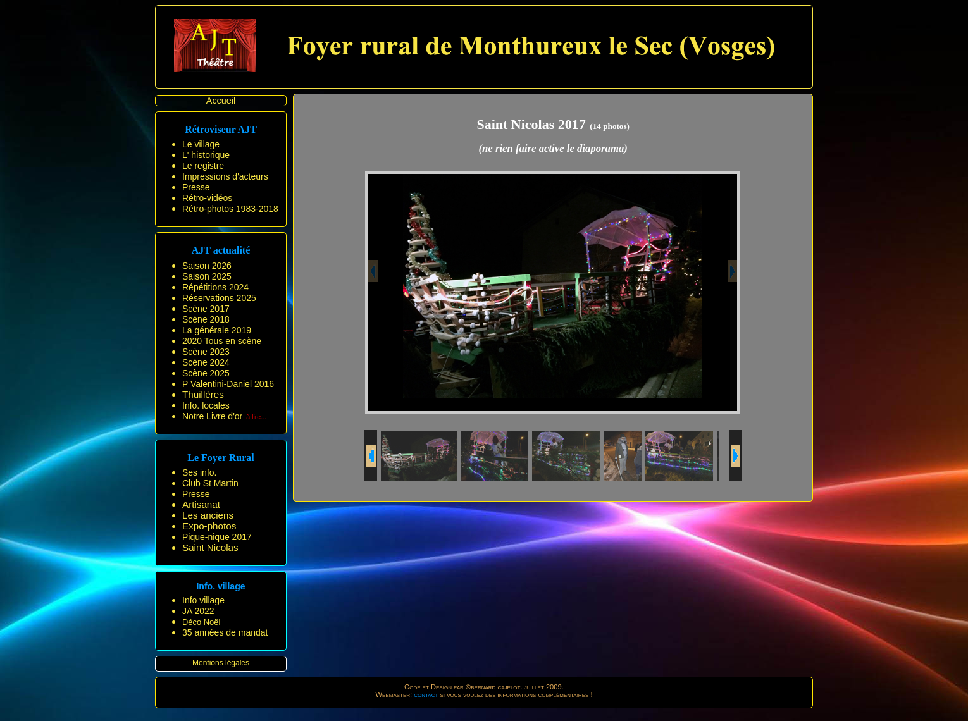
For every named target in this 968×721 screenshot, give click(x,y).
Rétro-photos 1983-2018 (230, 209)
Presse (196, 187)
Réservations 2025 (219, 298)
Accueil (220, 101)
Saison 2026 (207, 266)
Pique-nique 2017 (217, 537)
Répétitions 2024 (215, 287)
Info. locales (206, 405)
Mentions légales (220, 662)
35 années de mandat (225, 632)
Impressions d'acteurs (225, 176)
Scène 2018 (206, 319)
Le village (201, 144)
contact (426, 694)
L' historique (206, 155)
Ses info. (199, 472)
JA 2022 (198, 611)
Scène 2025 (206, 373)
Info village (203, 600)
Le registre (203, 166)
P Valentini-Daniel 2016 (228, 384)
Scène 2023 (206, 352)
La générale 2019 (216, 330)
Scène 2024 (206, 362)
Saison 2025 (207, 276)
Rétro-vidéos (207, 198)
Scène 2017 (206, 309)
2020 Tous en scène (221, 341)
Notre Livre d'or (212, 416)
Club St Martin (210, 483)
